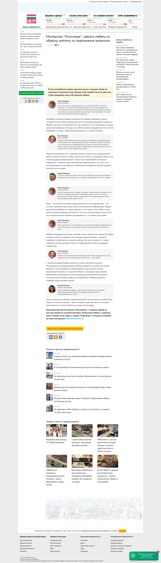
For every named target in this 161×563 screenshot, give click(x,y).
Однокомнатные (26, 539)
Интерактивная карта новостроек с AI (59, 27)
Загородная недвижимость (117, 27)
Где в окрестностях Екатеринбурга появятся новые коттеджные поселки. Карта (126, 97)
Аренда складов (117, 550)
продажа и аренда (53, 15)
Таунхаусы (84, 550)
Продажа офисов (117, 539)
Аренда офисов (116, 542)
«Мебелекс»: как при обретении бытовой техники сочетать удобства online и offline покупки (106, 444)
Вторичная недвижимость (82, 27)
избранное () (135, 2)
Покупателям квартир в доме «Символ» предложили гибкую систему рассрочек (31, 75)
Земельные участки (87, 545)
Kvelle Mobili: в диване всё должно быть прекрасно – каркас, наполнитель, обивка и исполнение (107, 475)
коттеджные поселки (103, 15)
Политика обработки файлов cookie (88, 560)
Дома (82, 542)
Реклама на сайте (25, 560)
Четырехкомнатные (27, 548)
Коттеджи (84, 539)
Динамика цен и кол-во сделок (85, 344)
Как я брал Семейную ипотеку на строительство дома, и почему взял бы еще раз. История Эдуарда (127, 51)
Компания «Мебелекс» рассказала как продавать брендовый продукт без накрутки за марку (82, 475)
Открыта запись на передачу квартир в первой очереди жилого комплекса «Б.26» (30, 36)
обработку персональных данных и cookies (100, 530)
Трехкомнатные (25, 545)
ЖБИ (52, 548)
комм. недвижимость (127, 15)
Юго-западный (55, 545)
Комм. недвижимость (58, 344)
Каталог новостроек (80, 341)
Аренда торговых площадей (121, 545)
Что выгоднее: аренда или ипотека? (32, 93)
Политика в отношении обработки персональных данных (62, 560)
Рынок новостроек (99, 27)
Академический (56, 539)
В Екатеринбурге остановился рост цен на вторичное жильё (81, 367)
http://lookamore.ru (75, 318)
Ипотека (135, 27)
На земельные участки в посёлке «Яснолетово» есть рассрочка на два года (30, 54)
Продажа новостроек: (58, 536)
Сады (82, 548)
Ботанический (55, 542)
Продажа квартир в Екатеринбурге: (33, 536)
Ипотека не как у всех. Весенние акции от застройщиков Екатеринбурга (125, 75)
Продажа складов (117, 548)
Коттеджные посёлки (102, 341)
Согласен (122, 530)
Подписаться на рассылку (65, 329)
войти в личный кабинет (99, 2)
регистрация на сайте (119, 2)
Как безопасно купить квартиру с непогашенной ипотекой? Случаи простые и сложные (127, 63)
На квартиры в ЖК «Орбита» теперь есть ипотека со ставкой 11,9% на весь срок (31, 85)
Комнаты (23, 550)
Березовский (55, 550)
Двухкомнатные (26, 542)
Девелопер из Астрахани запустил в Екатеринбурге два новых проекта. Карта (31, 64)
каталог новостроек (78, 15)
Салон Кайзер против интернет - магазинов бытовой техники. (81, 441)
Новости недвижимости (31, 27)
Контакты (100, 560)
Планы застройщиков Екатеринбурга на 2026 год (126, 86)
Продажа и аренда (57, 341)
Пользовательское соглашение (38, 560)
